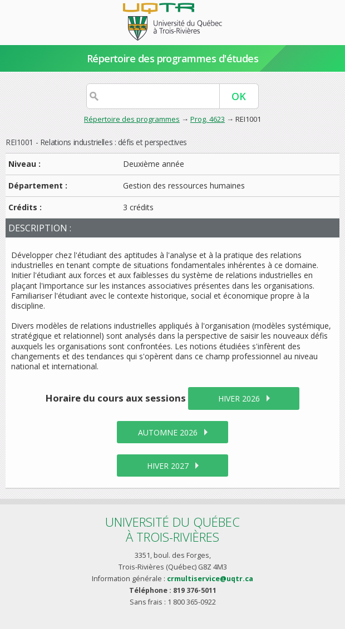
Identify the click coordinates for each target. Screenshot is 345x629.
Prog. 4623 (207, 119)
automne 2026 (168, 432)
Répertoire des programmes (132, 119)
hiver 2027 (168, 465)
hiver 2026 (239, 398)
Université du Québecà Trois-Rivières (172, 529)
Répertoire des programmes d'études (173, 58)
